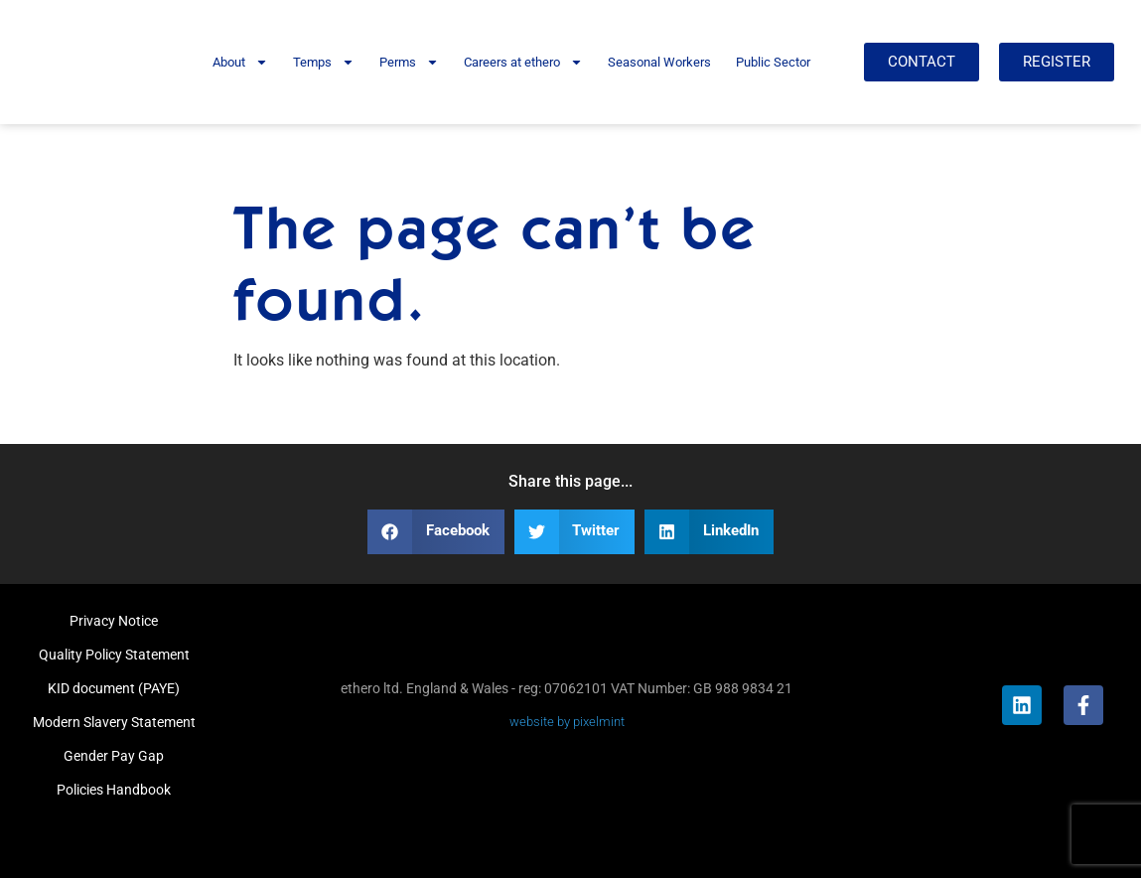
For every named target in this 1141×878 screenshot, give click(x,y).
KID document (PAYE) (114, 688)
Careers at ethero (523, 62)
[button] (435, 532)
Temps (324, 62)
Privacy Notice (114, 621)
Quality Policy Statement (114, 654)
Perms (409, 62)
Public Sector (773, 62)
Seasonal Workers (659, 62)
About (240, 62)
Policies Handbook (114, 790)
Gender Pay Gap (114, 756)
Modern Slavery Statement (114, 722)
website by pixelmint (567, 721)
